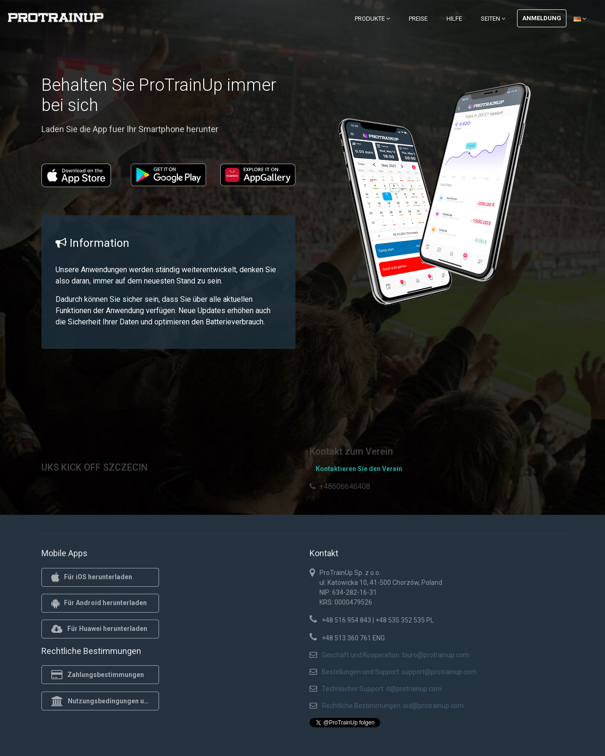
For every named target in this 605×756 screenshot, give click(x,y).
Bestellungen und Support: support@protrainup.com (399, 672)
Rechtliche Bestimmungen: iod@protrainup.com (393, 705)
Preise (418, 18)
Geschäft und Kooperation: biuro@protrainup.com (395, 655)
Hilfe (454, 18)
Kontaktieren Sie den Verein (359, 468)
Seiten (493, 18)
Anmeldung (541, 18)
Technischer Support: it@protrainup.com (382, 689)
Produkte (372, 18)
